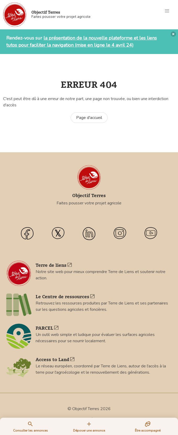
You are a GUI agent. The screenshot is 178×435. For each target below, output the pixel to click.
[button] (167, 11)
